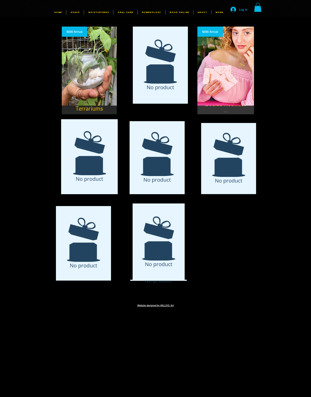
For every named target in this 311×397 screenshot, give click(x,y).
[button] (258, 7)
